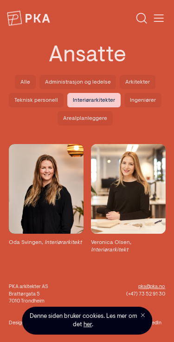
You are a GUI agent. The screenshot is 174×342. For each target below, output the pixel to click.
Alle (25, 82)
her (88, 325)
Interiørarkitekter (94, 100)
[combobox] (98, 18)
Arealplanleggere (85, 118)
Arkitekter (137, 82)
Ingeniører (143, 100)
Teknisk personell (36, 100)
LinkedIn (152, 323)
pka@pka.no (151, 286)
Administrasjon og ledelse (78, 82)
